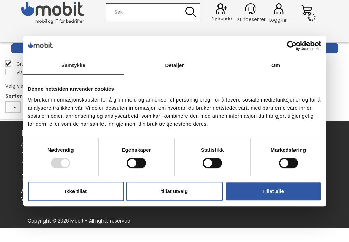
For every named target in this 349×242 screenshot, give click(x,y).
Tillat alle (273, 191)
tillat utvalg (174, 191)
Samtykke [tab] (73, 65)
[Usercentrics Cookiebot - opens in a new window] (291, 46)
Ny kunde (222, 18)
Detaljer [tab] (174, 65)
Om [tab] (275, 65)
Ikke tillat (76, 191)
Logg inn (278, 10)
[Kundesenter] (250, 8)
